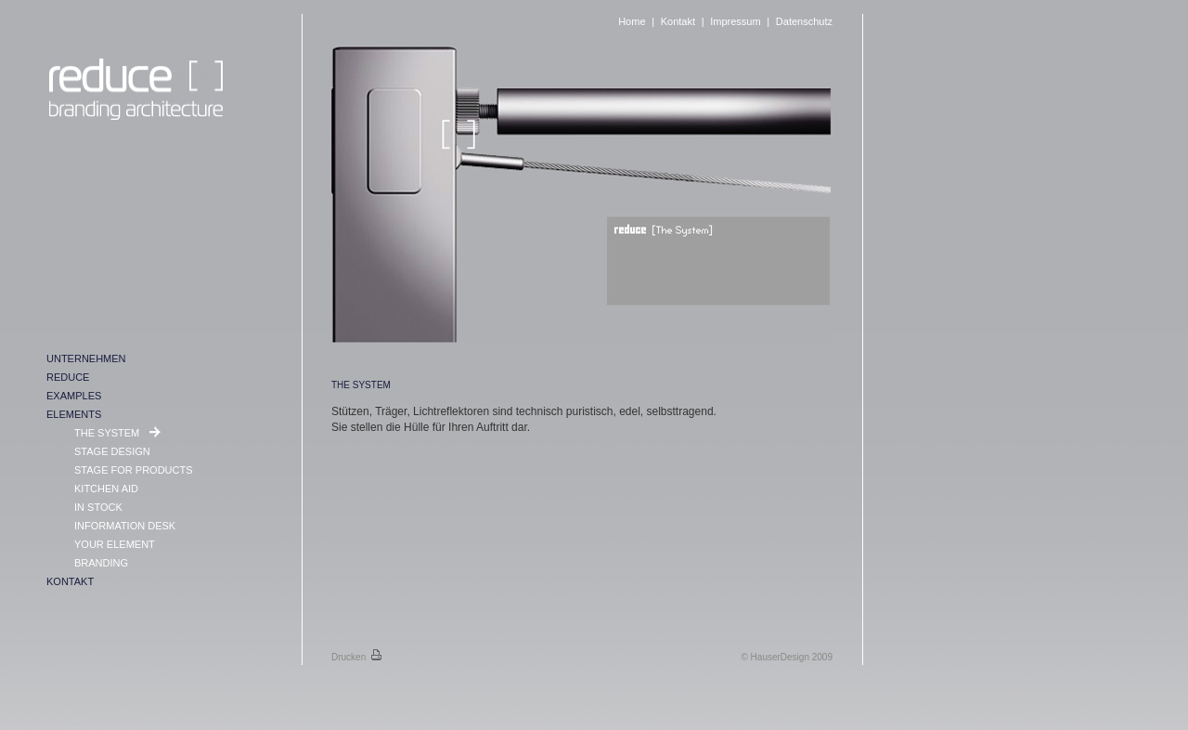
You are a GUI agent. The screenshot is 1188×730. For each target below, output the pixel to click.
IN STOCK (98, 507)
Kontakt (678, 21)
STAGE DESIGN (112, 451)
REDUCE (67, 377)
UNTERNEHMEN (86, 358)
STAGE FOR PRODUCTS (133, 470)
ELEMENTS (73, 414)
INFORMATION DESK (124, 525)
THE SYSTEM (108, 432)
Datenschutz (804, 21)
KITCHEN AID (106, 488)
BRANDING (101, 562)
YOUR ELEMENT (114, 544)
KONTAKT (70, 581)
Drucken (356, 657)
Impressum (735, 21)
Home (631, 21)
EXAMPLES (73, 395)
